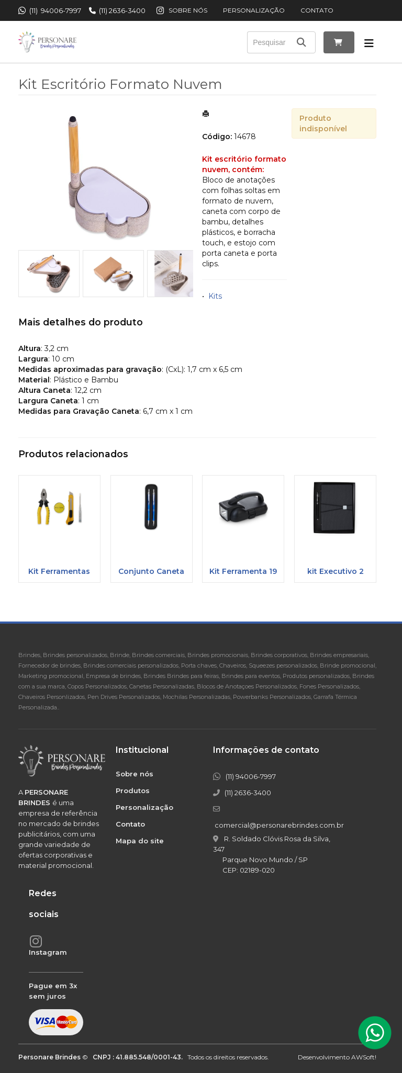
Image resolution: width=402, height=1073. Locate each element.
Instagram (48, 952)
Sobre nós (188, 10)
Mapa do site (140, 841)
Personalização (254, 10)
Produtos (133, 790)
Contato (316, 10)
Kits (215, 296)
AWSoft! (363, 1057)
